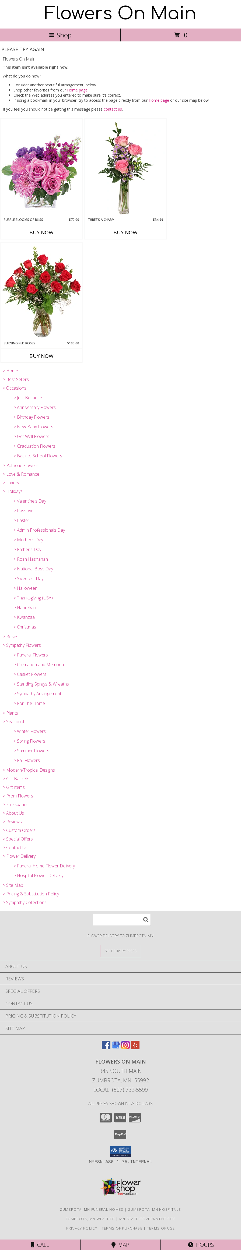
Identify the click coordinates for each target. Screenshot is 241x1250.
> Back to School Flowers (37, 456)
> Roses (10, 637)
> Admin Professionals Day (39, 530)
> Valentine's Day (29, 501)
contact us (113, 109)
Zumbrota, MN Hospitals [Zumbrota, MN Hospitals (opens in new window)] (154, 1209)
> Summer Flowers (31, 751)
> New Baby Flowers (33, 427)
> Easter (21, 520)
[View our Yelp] (135, 1047)
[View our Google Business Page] (115, 1047)
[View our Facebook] (106, 1047)
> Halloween (25, 588)
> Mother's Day (28, 540)
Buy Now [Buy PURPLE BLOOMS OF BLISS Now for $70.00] (41, 232)
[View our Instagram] (125, 1047)
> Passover (24, 511)
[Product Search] (122, 920)
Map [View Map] (120, 1244)
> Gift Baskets (16, 779)
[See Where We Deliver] (120, 950)
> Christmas (24, 627)
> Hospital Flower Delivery (38, 875)
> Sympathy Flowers (22, 645)
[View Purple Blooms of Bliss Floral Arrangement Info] (41, 168)
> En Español (15, 804)
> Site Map (13, 885)
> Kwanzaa (24, 617)
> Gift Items (14, 787)
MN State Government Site (147, 1218)
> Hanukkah (24, 607)
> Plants (10, 713)
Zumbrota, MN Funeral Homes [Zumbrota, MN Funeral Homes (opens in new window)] (92, 1209)
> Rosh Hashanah (30, 559)
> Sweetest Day (28, 578)
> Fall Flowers (26, 760)
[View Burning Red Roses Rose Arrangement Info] (41, 292)
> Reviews (12, 822)
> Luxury (11, 483)
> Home (10, 371)
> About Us (13, 813)
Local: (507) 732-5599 (120, 1089)
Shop (60, 34)
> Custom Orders (19, 830)
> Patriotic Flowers (21, 465)
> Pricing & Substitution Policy (31, 894)
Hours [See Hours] (201, 1244)
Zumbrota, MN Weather (90, 1218)
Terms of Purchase (122, 1228)
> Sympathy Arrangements (38, 694)
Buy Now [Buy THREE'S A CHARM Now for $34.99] (125, 232)
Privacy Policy (81, 1228)
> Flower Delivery (19, 856)
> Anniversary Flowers (34, 407)
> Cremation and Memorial (39, 665)
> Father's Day (27, 549)
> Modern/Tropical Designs (29, 770)
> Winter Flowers (29, 731)
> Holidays (13, 491)
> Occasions (14, 388)
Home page (77, 90)
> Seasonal (13, 722)
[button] (120, 1151)
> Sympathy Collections (25, 902)
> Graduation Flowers (34, 446)
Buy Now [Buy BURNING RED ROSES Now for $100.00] (41, 355)
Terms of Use (161, 1228)
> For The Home (29, 703)
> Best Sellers (16, 379)
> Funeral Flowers (30, 655)
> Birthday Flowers (31, 417)
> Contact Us (15, 847)
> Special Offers (18, 839)
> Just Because (27, 398)
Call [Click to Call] (40, 1244)
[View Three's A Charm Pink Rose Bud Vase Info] (125, 168)
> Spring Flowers (29, 741)
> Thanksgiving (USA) (33, 598)
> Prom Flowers (18, 796)
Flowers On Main (120, 13)
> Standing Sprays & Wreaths (41, 684)
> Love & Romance (21, 474)
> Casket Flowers (29, 674)
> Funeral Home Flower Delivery (44, 866)
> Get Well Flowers (31, 436)
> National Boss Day (33, 569)
